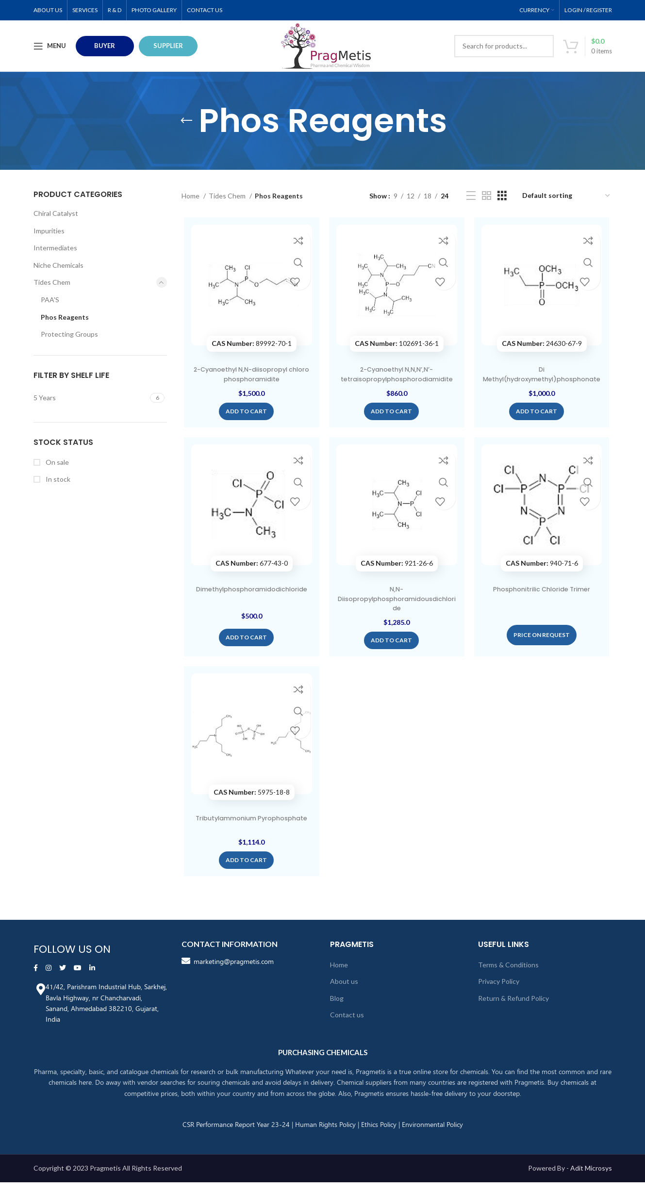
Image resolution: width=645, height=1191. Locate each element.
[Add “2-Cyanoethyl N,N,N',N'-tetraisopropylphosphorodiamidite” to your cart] (391, 422)
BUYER (104, 45)
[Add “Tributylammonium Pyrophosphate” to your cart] (244, 874)
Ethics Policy (379, 1133)
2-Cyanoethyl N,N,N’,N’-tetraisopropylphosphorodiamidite (397, 380)
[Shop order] (566, 196)
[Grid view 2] (486, 196)
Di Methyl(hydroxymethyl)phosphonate (543, 380)
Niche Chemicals (58, 265)
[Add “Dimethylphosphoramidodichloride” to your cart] (244, 649)
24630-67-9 (543, 345)
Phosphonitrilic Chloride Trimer (543, 601)
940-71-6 (543, 575)
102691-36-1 (397, 345)
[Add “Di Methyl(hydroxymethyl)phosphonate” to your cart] (538, 422)
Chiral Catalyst (55, 213)
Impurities (49, 231)
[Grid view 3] (502, 196)
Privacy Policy (498, 990)
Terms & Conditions (508, 973)
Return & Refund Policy (513, 1007)
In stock (57, 479)
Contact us (347, 1024)
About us (344, 990)
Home (191, 196)
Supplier (168, 45)
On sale (56, 462)
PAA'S (50, 299)
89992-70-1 (250, 345)
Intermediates (55, 248)
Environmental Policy (432, 1133)
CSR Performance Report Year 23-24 (236, 1133)
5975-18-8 (250, 806)
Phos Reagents (65, 317)
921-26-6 (397, 575)
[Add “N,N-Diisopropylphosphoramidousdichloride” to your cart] (391, 653)
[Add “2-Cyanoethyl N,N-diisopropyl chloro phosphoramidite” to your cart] (244, 419)
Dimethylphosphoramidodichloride (250, 606)
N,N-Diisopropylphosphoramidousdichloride (396, 611)
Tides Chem (51, 282)
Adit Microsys (591, 1177)
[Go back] (186, 121)
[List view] (471, 196)
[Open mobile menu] (50, 46)
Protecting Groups (69, 334)
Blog (337, 1007)
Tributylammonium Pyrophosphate (249, 837)
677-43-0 (250, 575)
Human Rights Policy (325, 1133)
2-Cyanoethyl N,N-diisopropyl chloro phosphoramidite (250, 376)
